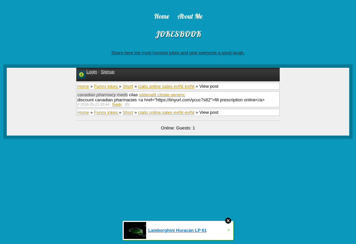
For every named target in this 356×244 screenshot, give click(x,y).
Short (128, 86)
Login (91, 71)
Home (83, 86)
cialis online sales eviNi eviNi (166, 86)
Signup (107, 71)
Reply (117, 104)
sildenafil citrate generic (162, 94)
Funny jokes (106, 86)
